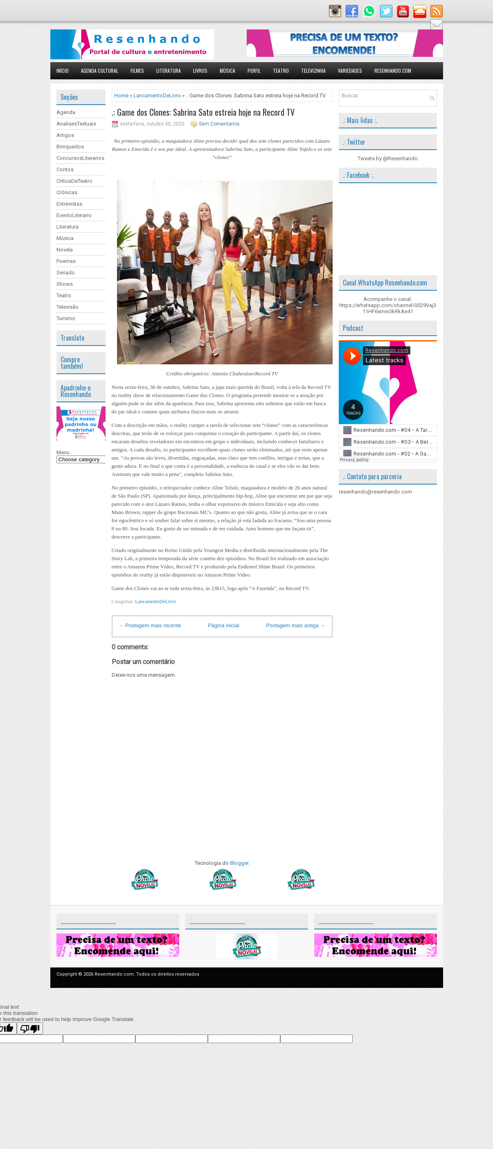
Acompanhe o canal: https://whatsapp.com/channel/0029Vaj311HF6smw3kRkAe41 (387, 305)
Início (62, 70)
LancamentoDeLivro (157, 95)
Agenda (65, 112)
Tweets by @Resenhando (388, 158)
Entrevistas (69, 204)
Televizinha (313, 70)
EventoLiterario (74, 215)
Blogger (239, 863)
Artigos (65, 135)
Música (227, 70)
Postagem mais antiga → (295, 625)
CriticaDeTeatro (74, 181)
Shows (64, 284)
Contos (65, 169)
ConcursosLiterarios (80, 158)
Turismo (65, 318)
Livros (200, 70)
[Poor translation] (30, 1028)
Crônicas (66, 192)
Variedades (350, 70)
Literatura (168, 70)
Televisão (67, 307)
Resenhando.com (392, 70)
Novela (64, 250)
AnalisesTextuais (76, 124)
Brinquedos (70, 147)
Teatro (281, 70)
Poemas (66, 261)
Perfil (254, 70)
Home (121, 95)
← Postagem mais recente (150, 625)
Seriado (65, 272)
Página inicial (223, 625)
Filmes (137, 70)
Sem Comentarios (219, 124)
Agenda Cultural (99, 70)
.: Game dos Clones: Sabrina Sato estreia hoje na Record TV (203, 112)
